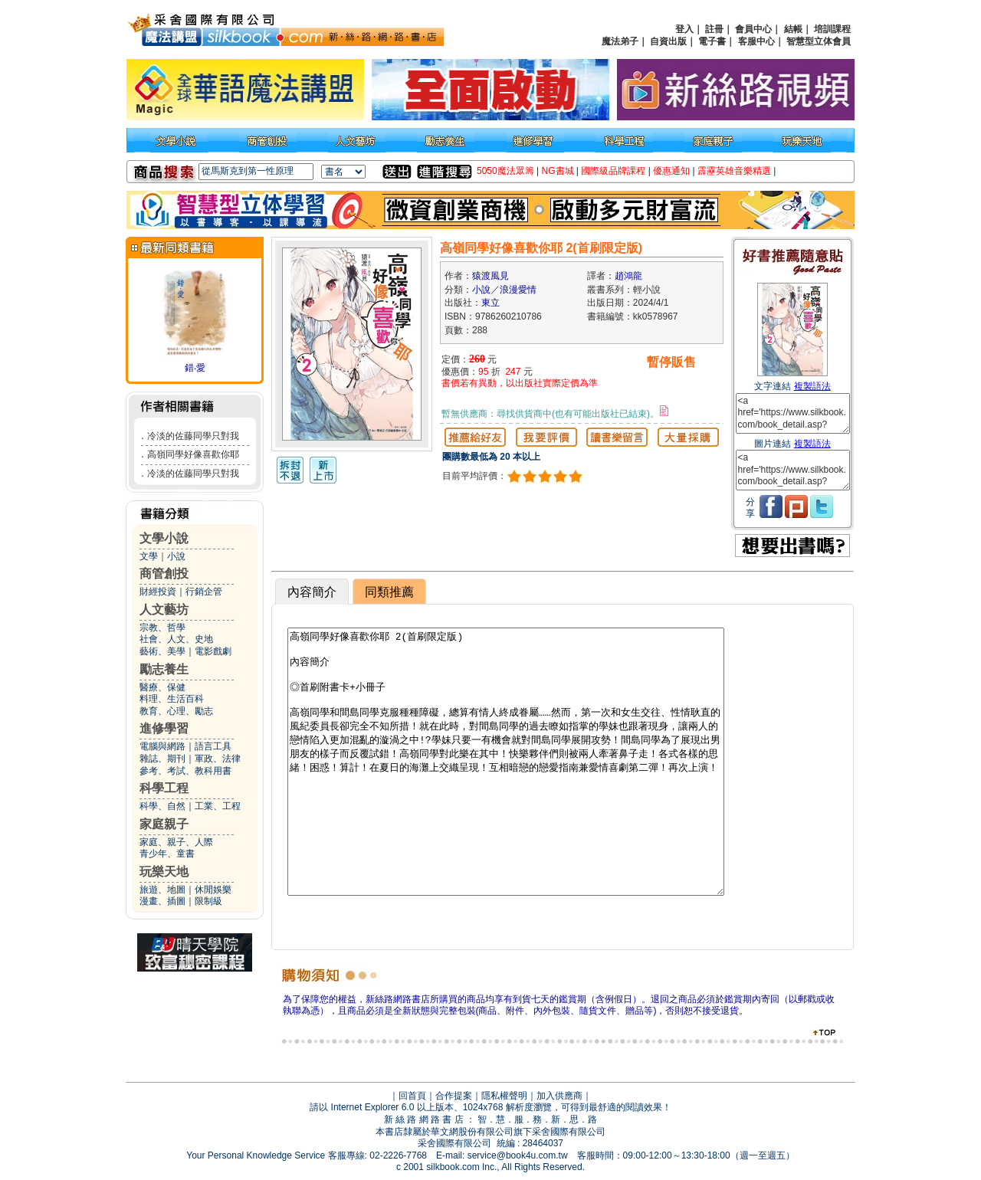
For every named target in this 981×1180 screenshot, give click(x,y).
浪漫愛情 (518, 289)
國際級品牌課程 (613, 171)
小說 (176, 556)
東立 (490, 302)
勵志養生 (164, 669)
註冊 (714, 29)
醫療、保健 (162, 687)
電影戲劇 (213, 651)
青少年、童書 (167, 853)
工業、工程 (218, 806)
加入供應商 (559, 1095)
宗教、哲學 (162, 627)
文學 (148, 556)
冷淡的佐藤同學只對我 (193, 436)
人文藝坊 (164, 609)
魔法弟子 (620, 41)
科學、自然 (162, 806)
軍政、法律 (218, 758)
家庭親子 (164, 824)
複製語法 (812, 386)
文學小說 (164, 538)
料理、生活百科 (171, 698)
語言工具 (213, 746)
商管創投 (164, 573)
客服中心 (756, 41)
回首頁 (412, 1095)
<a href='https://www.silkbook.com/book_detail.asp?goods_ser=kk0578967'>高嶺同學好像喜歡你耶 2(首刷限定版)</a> (793, 413)
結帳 (793, 29)
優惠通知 (671, 171)
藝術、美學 (162, 651)
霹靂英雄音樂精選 (734, 171)
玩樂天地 (164, 871)
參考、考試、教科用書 (185, 770)
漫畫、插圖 (162, 901)
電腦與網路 (162, 746)
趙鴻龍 (628, 275)
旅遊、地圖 (162, 889)
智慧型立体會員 (818, 41)
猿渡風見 (490, 275)
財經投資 (157, 591)
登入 (684, 29)
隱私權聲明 (504, 1095)
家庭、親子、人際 (176, 842)
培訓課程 (832, 29)
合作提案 (453, 1095)
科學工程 (164, 788)
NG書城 (558, 171)
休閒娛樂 (213, 889)
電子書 (712, 41)
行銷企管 (203, 591)
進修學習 (164, 728)
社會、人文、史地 (176, 639)
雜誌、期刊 (162, 758)
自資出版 (668, 41)
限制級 (208, 901)
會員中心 (753, 29)
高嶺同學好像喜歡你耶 (193, 454)
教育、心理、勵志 (176, 711)
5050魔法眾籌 (505, 171)
